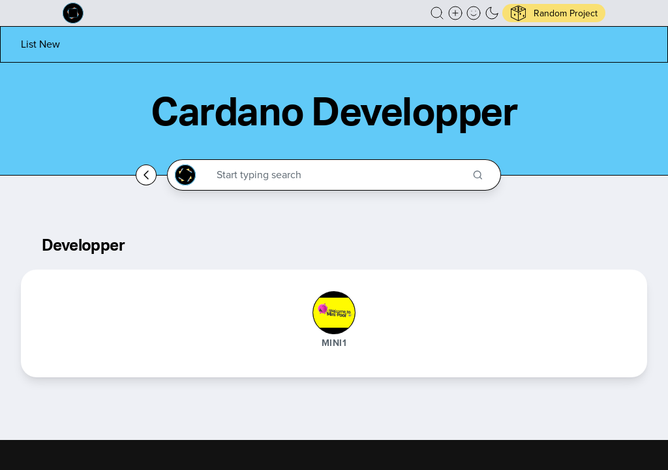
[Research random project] (554, 13)
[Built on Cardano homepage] (73, 13)
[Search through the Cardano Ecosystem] (339, 175)
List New (40, 44)
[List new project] (40, 44)
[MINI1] (334, 313)
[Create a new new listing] (455, 13)
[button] (437, 13)
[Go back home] (146, 174)
